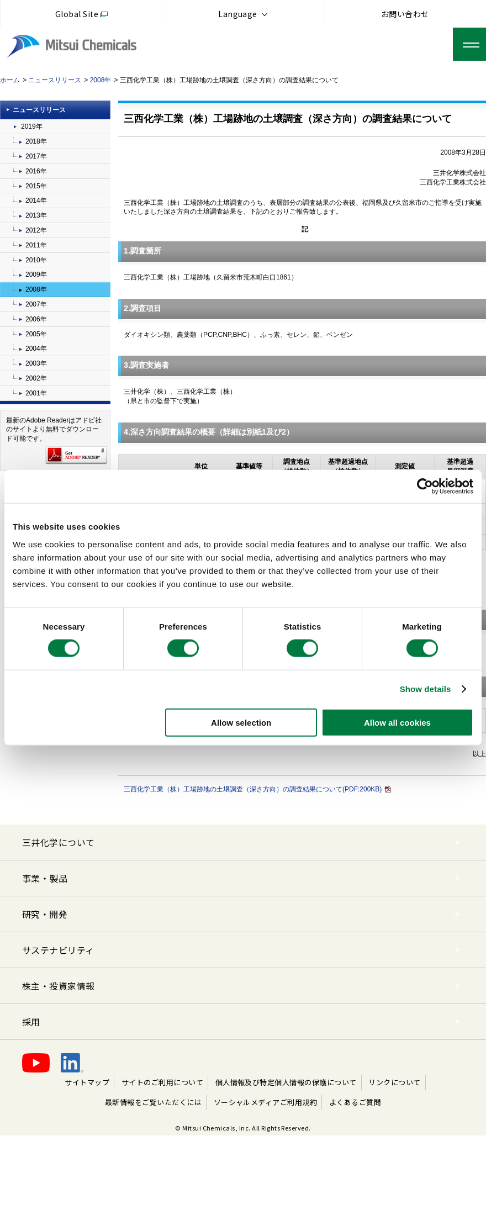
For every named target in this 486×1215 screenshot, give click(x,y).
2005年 (36, 334)
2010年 (36, 260)
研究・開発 (44, 914)
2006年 (36, 319)
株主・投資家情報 (58, 985)
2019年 (32, 126)
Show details (425, 689)
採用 (31, 1021)
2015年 (36, 186)
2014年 (36, 200)
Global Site (76, 13)
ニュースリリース (54, 80)
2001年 (36, 393)
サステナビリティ (58, 950)
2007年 (36, 304)
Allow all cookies (397, 722)
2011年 (36, 245)
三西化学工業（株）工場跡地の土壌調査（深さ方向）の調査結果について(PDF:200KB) (257, 789)
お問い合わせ (405, 13)
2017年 (36, 156)
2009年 (36, 274)
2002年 (36, 378)
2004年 (36, 348)
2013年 (36, 215)
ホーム (10, 80)
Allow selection (241, 722)
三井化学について (58, 842)
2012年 (36, 230)
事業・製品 (44, 878)
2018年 (36, 141)
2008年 (101, 80)
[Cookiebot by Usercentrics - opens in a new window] (425, 486)
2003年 (36, 363)
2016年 (36, 171)
